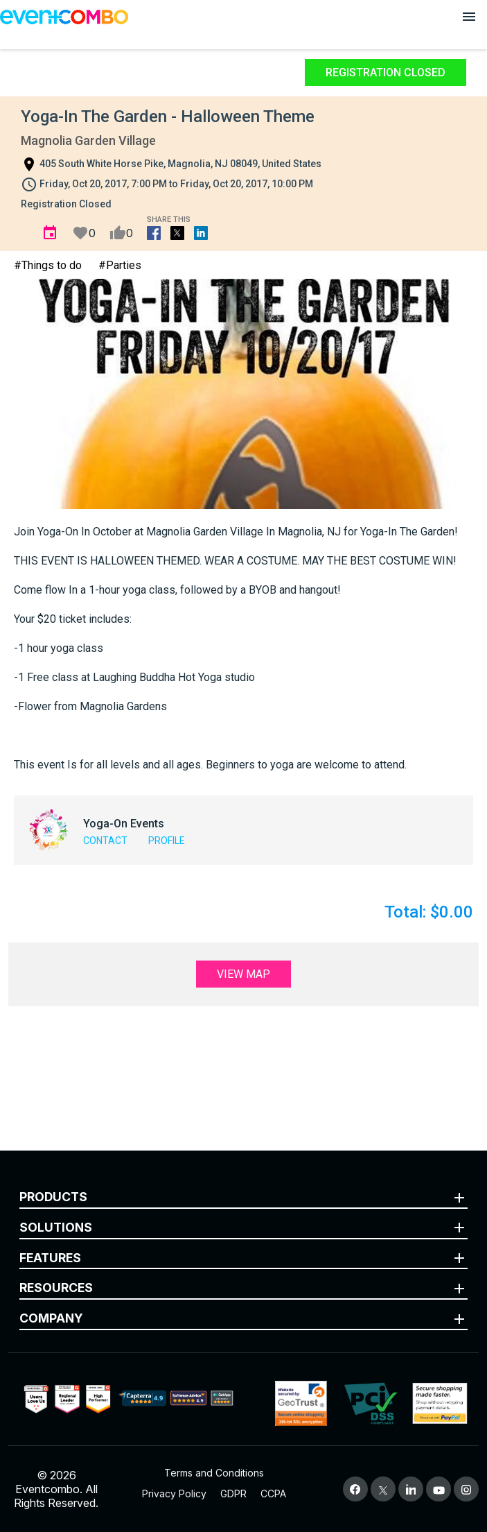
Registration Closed (385, 72)
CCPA (273, 1493)
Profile (166, 840)
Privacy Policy (174, 1493)
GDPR (233, 1493)
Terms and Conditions (214, 1473)
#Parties (119, 265)
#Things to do (48, 265)
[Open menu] (469, 17)
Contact (105, 840)
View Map (243, 974)
